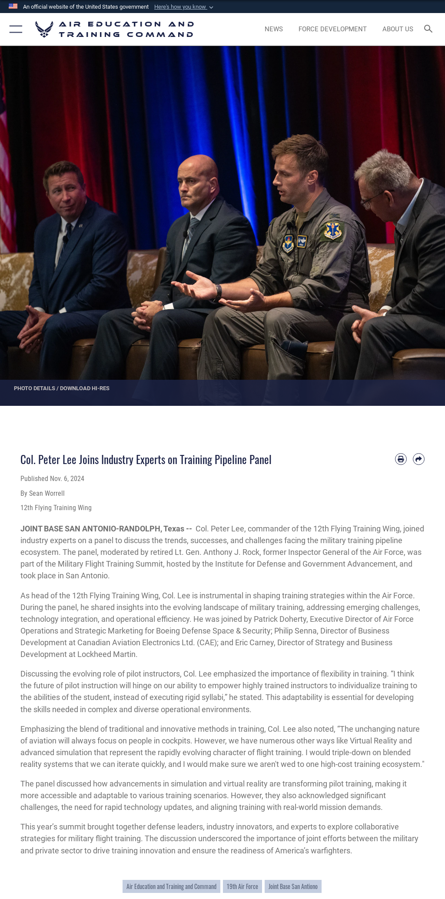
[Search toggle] (430, 29)
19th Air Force (242, 886)
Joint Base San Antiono (293, 886)
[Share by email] (419, 459)
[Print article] (401, 459)
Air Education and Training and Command (171, 886)
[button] (184, 7)
